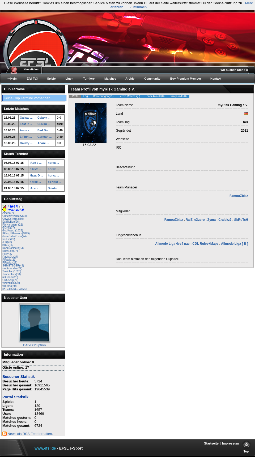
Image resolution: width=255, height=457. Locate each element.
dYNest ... (54, 181)
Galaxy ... (26, 117)
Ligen (69, 78)
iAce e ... (36, 162)
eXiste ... (36, 169)
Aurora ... (26, 130)
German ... (44, 136)
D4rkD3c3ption (34, 345)
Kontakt (215, 78)
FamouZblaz (239, 196)
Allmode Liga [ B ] (234, 243)
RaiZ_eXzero (196, 220)
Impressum (230, 443)
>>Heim (12, 78)
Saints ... (54, 188)
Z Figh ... (26, 136)
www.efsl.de (45, 448)
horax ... (53, 162)
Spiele (51, 78)
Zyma (212, 220)
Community (152, 78)
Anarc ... (43, 143)
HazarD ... (36, 175)
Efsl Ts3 (32, 78)
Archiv (129, 78)
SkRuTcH (241, 220)
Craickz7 (225, 220)
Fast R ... (26, 124)
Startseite (211, 443)
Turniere (89, 78)
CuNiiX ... (43, 124)
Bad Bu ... (44, 130)
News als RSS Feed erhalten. (27, 434)
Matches (110, 78)
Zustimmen (138, 7)
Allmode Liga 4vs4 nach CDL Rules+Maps (187, 243)
